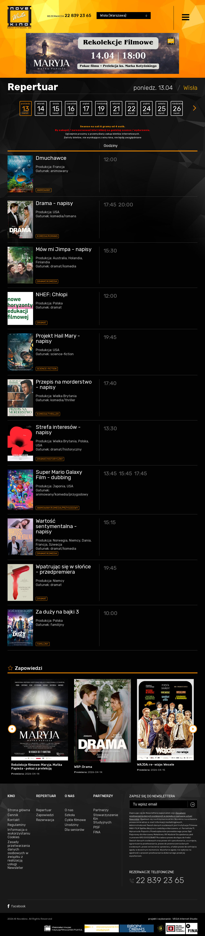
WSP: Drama (83, 767)
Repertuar (43, 810)
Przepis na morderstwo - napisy (64, 384)
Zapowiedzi (45, 815)
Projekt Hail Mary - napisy (58, 338)
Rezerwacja (45, 820)
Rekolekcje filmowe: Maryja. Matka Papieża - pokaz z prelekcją (36, 766)
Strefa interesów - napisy (58, 430)
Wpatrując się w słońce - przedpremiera (63, 569)
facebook (17, 906)
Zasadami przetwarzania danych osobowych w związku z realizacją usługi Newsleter (160, 816)
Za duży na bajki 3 (57, 612)
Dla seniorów (74, 830)
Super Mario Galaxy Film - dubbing (59, 475)
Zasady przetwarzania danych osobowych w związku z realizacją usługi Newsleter (19, 855)
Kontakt (14, 820)
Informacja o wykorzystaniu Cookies (19, 833)
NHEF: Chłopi (51, 294)
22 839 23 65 (78, 15)
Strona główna (19, 810)
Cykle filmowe (75, 820)
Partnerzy (101, 810)
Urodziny (72, 825)
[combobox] (124, 15)
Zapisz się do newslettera (152, 796)
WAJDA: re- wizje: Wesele (155, 764)
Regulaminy (17, 825)
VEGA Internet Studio (185, 918)
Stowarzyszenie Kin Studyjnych (104, 818)
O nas (69, 810)
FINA (96, 832)
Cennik (13, 815)
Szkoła (70, 815)
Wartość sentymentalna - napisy (56, 526)
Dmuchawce (51, 158)
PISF (96, 827)
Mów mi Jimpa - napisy (63, 249)
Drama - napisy (54, 203)
